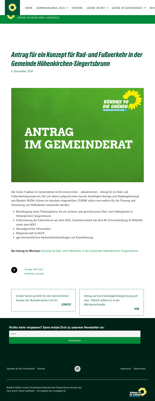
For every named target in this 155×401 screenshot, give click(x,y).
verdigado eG (59, 386)
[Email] (74, 329)
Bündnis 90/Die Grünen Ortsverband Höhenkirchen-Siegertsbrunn (72, 13)
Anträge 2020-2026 (34, 264)
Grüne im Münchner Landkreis (38, 17)
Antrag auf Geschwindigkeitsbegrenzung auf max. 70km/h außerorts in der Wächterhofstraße (111, 297)
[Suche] (138, 3)
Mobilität (30, 269)
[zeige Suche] (143, 3)
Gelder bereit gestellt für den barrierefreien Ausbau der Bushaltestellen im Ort (43, 295)
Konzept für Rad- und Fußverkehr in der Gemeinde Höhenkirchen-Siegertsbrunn (89, 246)
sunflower (30, 386)
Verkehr (40, 269)
